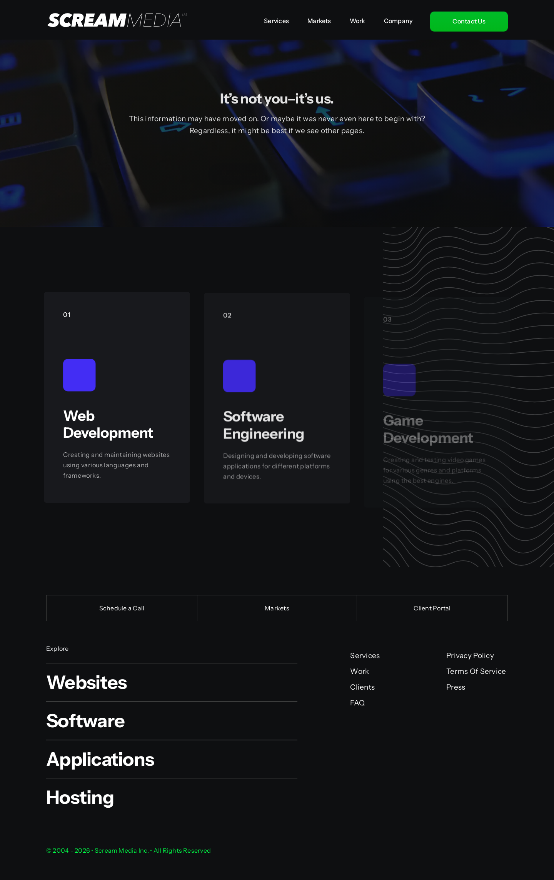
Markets (277, 608)
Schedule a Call (122, 608)
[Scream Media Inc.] (114, 4)
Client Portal (432, 608)
